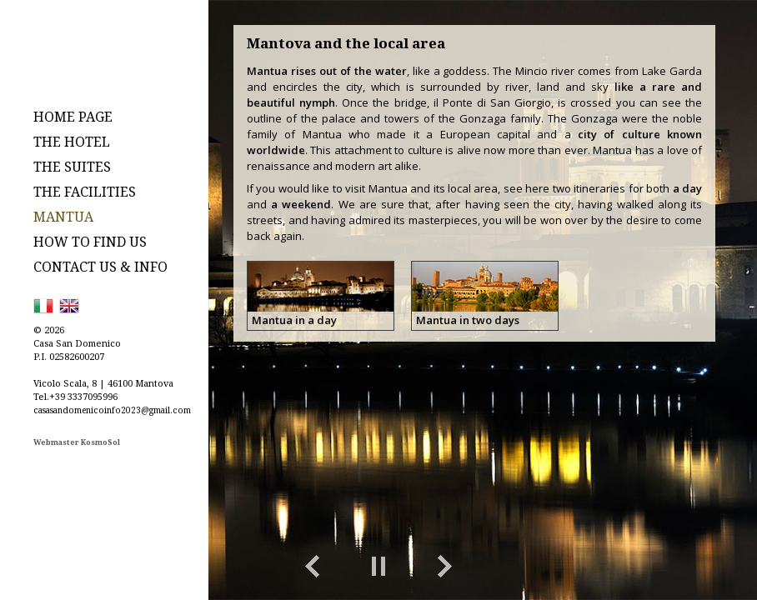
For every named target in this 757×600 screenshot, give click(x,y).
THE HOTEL (71, 141)
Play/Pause (378, 566)
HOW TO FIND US (90, 241)
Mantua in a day (294, 320)
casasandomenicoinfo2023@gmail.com (112, 410)
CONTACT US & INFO (100, 267)
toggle (686, 566)
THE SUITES (72, 167)
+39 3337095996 (83, 396)
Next (445, 566)
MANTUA (63, 217)
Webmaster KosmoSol (76, 442)
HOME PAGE (73, 117)
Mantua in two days (467, 320)
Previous (311, 566)
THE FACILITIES (84, 191)
